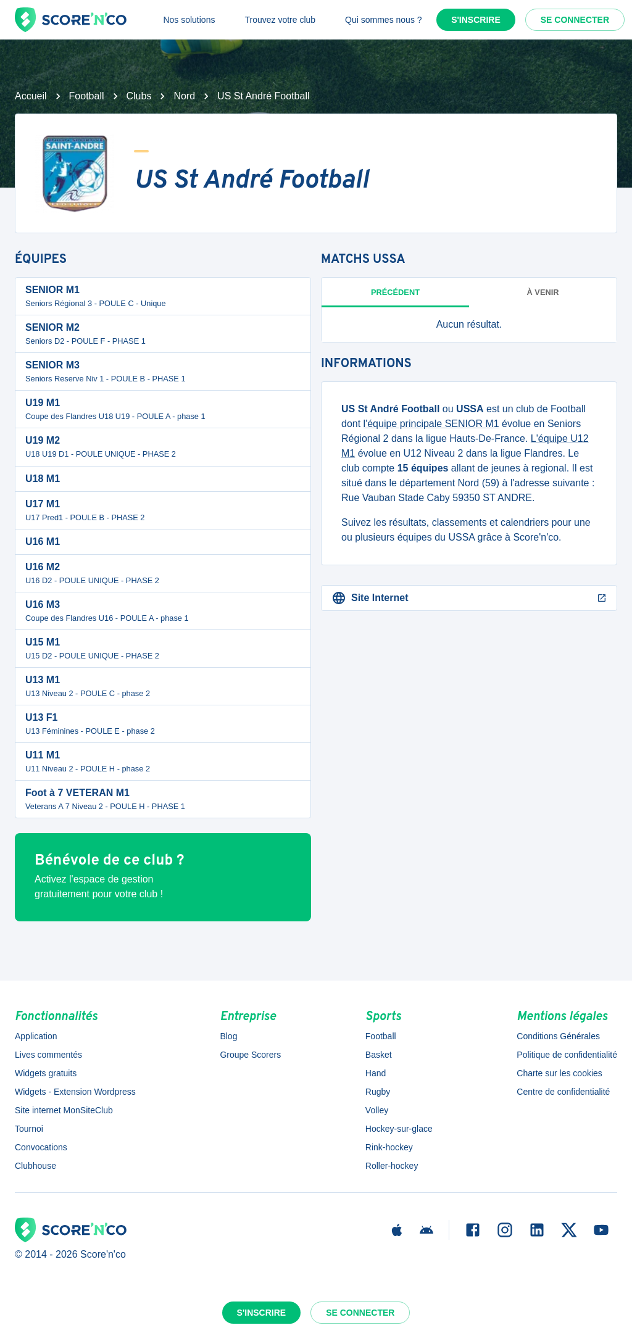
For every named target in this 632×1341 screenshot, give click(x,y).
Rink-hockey (389, 1147)
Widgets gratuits (46, 1073)
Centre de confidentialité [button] (563, 1092)
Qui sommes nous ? (383, 20)
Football (86, 96)
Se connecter (575, 20)
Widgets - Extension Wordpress (75, 1092)
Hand (375, 1073)
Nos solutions (189, 20)
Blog (228, 1036)
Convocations (41, 1147)
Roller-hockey (391, 1166)
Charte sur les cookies (559, 1073)
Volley (376, 1110)
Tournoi (29, 1129)
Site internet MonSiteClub (64, 1110)
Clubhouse (35, 1166)
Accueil (31, 96)
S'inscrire (476, 20)
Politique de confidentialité (567, 1055)
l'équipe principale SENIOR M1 (431, 423)
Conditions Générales (558, 1036)
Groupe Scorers (250, 1055)
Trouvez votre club (279, 20)
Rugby (377, 1092)
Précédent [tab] (395, 292)
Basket (378, 1055)
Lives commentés (48, 1055)
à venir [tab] (543, 292)
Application (36, 1036)
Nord (184, 96)
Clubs (139, 96)
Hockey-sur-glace (399, 1129)
